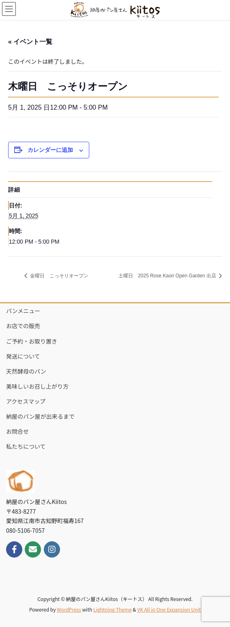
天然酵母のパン (26, 371)
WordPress (69, 609)
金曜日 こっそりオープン (58, 276)
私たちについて (26, 446)
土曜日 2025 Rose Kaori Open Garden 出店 (167, 276)
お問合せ (17, 431)
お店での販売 (23, 326)
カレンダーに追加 (50, 150)
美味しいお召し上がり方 (37, 386)
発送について (23, 356)
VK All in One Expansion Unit (169, 609)
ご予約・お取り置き (31, 341)
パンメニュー (23, 311)
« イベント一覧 (30, 41)
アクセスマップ (25, 401)
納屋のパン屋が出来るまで (40, 416)
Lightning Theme (112, 609)
